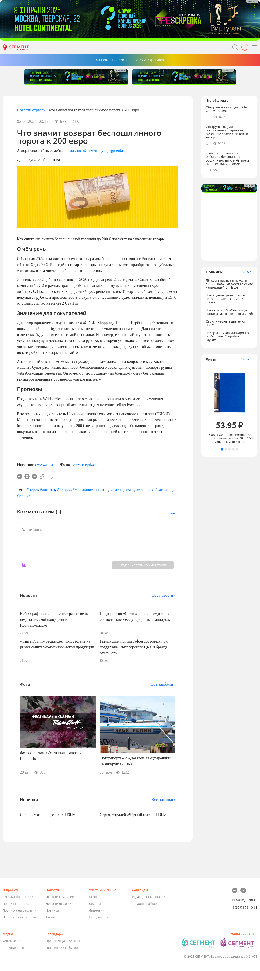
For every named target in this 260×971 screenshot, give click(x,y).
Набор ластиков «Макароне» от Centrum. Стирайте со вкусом (227, 336)
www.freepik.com (85, 464)
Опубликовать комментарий (143, 565)
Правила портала (16, 903)
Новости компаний (60, 897)
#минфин (24, 495)
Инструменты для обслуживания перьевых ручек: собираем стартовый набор (227, 132)
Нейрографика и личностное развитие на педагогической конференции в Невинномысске (54, 619)
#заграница (165, 489)
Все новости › (163, 595)
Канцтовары (98, 917)
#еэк (140, 489)
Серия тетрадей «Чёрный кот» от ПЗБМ (133, 815)
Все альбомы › (163, 684)
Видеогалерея (13, 948)
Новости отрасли (31, 110)
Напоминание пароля (19, 917)
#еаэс (129, 489)
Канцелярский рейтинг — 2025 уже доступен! (130, 60)
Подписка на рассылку (20, 910)
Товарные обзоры (145, 903)
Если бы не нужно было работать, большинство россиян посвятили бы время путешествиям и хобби (228, 158)
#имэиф (116, 489)
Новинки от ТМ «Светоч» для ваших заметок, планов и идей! (229, 312)
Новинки (52, 910)
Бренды (95, 903)
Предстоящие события (63, 941)
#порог (32, 489)
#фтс (150, 489)
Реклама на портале (18, 897)
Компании (97, 897)
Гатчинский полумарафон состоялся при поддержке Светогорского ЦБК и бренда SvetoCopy (134, 647)
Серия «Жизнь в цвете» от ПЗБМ (48, 815)
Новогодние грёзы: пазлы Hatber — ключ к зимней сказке (225, 298)
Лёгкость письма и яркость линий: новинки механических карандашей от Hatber (229, 283)
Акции (50, 917)
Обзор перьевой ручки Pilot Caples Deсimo (227, 109)
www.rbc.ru (46, 464)
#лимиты (47, 489)
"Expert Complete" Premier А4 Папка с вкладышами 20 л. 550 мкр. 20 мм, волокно (229, 438)
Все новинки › (163, 799)
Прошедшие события (62, 948)
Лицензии (96, 910)
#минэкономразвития (90, 489)
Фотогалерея (12, 941)
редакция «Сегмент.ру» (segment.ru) (96, 150)
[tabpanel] (229, 405)
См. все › (246, 272)
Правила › (170, 513)
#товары (64, 489)
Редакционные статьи (148, 897)
